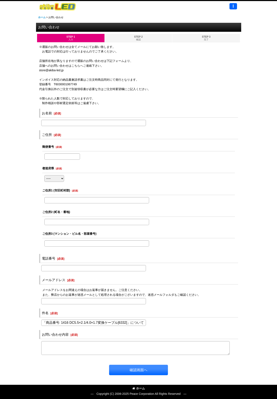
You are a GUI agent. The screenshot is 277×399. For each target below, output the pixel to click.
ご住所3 (69, 233)
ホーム (138, 388)
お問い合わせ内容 (55, 334)
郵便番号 (48, 146)
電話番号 (48, 258)
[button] (233, 6)
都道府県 (48, 168)
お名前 (47, 113)
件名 (45, 313)
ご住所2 (56, 212)
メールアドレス (53, 280)
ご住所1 (56, 190)
